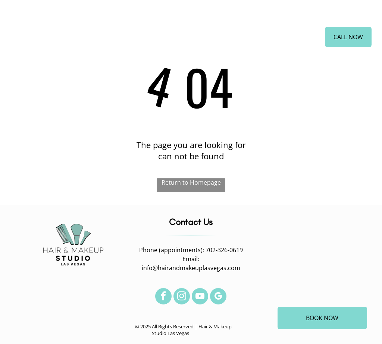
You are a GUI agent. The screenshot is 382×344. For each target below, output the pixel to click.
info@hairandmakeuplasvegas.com (191, 268)
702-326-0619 (224, 250)
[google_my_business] (218, 297)
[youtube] (200, 297)
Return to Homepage (191, 182)
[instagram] (181, 297)
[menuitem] (107, 38)
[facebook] (163, 297)
